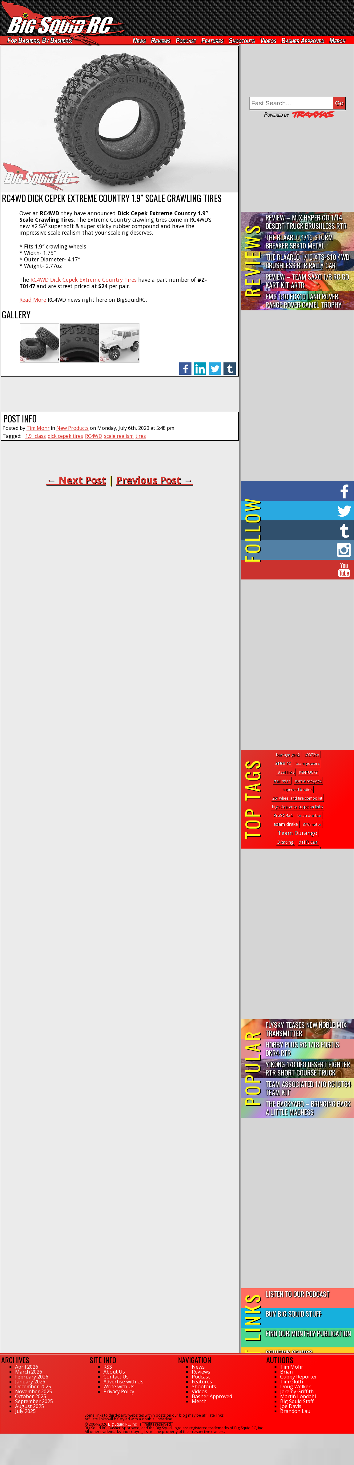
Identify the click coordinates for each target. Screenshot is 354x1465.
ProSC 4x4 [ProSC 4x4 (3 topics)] (283, 815)
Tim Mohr (38, 428)
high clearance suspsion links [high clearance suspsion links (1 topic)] (297, 806)
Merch (337, 40)
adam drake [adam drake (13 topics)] (285, 824)
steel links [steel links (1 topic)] (285, 772)
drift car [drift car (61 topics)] (308, 841)
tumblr (229, 365)
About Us (114, 1371)
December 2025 (33, 1386)
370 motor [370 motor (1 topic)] (312, 824)
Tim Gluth (291, 1381)
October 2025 (30, 1396)
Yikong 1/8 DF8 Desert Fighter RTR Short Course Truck (308, 1068)
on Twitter (305, 510)
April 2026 (26, 1366)
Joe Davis (290, 1406)
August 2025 (29, 1406)
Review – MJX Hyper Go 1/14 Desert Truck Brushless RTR (306, 221)
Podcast (186, 40)
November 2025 (33, 1391)
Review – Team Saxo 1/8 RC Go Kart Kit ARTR (307, 280)
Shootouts (242, 40)
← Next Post (76, 479)
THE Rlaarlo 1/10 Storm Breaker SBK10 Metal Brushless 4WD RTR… (299, 241)
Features (212, 40)
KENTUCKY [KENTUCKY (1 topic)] (308, 772)
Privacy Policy (118, 1391)
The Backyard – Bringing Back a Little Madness (308, 1107)
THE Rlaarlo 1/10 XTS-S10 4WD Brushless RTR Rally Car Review (307, 261)
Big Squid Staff (297, 1401)
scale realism (119, 436)
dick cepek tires (65, 436)
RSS (107, 1366)
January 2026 (30, 1381)
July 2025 (25, 1411)
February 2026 (31, 1376)
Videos (268, 40)
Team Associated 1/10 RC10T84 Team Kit (308, 1088)
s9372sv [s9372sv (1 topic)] (312, 754)
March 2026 (28, 1371)
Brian (286, 1371)
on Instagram (295, 550)
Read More (32, 299)
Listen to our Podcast (298, 1294)
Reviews (161, 40)
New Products (72, 428)
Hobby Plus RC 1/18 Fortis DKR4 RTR (302, 1048)
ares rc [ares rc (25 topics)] (283, 763)
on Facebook (298, 491)
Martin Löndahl (298, 1396)
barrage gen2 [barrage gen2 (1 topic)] (288, 754)
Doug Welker (295, 1386)
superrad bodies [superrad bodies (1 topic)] (297, 789)
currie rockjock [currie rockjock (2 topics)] (308, 781)
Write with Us (119, 1386)
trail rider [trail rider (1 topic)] (282, 781)
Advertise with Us (123, 1381)
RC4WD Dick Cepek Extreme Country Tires (83, 279)
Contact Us (116, 1376)
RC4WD (93, 436)
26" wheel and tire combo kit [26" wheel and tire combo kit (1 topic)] (297, 798)
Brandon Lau (295, 1411)
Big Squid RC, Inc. (123, 1424)
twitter (215, 365)
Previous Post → (154, 479)
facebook (185, 365)
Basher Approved (303, 40)
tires (140, 436)
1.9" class (35, 436)
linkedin (200, 365)
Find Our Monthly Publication (308, 1333)
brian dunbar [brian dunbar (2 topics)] (309, 815)
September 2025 (34, 1401)
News (139, 40)
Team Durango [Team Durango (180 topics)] (297, 833)
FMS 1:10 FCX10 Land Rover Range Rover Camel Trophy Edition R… (304, 300)
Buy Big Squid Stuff (294, 1313)
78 (2, 1436)
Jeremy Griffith (297, 1391)
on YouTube (302, 569)
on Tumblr (305, 530)
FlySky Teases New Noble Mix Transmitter (306, 1028)
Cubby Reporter (298, 1376)
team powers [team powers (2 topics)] (308, 763)
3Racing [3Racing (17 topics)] (285, 842)
